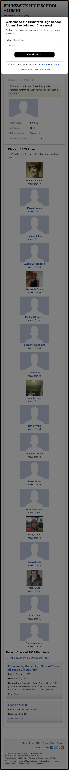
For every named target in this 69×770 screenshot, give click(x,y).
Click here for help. (42, 69)
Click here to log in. (50, 64)
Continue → (34, 54)
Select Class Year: (15, 40)
